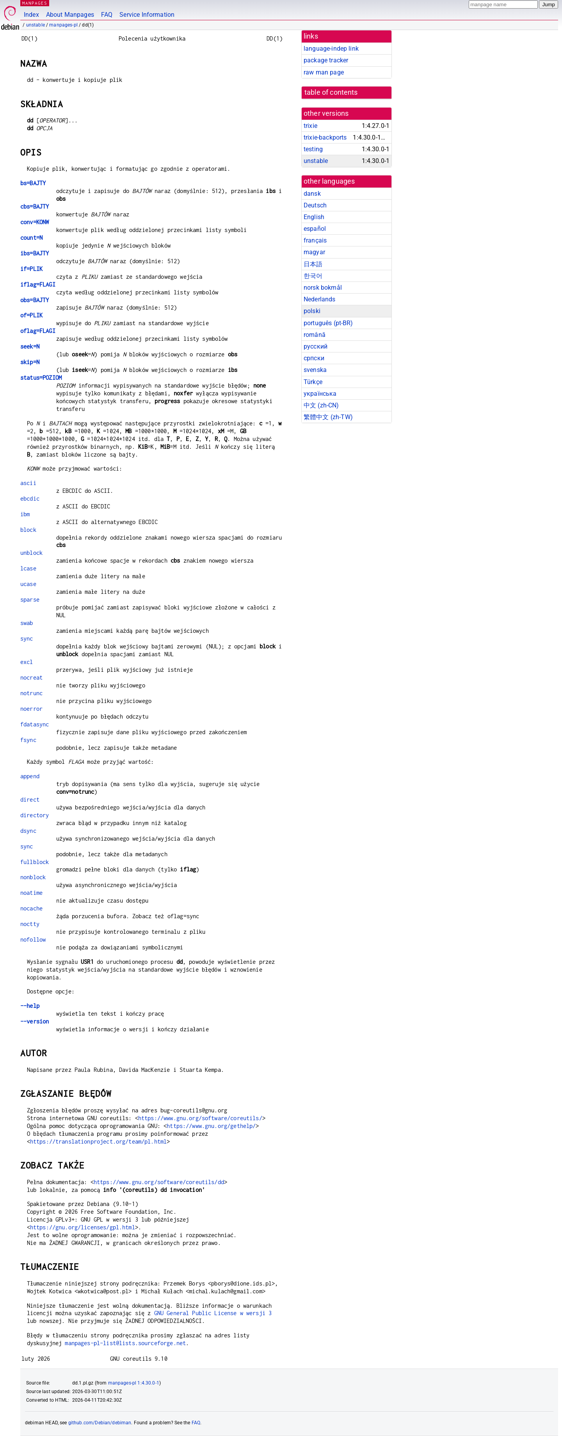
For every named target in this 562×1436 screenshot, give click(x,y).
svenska (315, 370)
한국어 (313, 276)
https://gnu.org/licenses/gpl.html (82, 1227)
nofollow (33, 939)
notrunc (31, 693)
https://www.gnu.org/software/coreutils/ (200, 1118)
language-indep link (331, 48)
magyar (314, 252)
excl (26, 662)
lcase (28, 568)
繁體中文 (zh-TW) (328, 417)
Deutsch (315, 205)
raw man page (324, 72)
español (315, 228)
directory (34, 815)
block (28, 529)
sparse (29, 599)
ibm (25, 514)
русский (315, 346)
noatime (31, 892)
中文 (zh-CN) (321, 405)
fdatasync (34, 724)
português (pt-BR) (328, 323)
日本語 (313, 264)
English (314, 217)
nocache (31, 908)
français (315, 240)
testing (313, 149)
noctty (29, 924)
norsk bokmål (323, 287)
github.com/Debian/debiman (100, 1422)
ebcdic (29, 498)
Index (31, 14)
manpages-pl (63, 25)
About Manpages (70, 14)
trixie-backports (325, 137)
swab (26, 623)
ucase (28, 584)
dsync (28, 830)
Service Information (146, 14)
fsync (28, 740)
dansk (312, 193)
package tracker (326, 60)
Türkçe (313, 382)
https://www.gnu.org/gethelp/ (211, 1126)
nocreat (31, 677)
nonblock (33, 877)
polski (312, 311)
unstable (35, 25)
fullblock (34, 862)
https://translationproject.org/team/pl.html (98, 1141)
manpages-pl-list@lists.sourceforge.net (125, 1343)
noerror (31, 708)
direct (29, 799)
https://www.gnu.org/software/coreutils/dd (159, 1182)
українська (320, 393)
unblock (31, 552)
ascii (28, 483)
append (29, 776)
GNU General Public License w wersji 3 (213, 1313)
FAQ (106, 14)
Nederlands (320, 299)
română (314, 334)
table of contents (331, 92)
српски (314, 358)
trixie (310, 125)
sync (26, 638)
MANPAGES (34, 2)
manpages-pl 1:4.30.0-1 (133, 1383)
